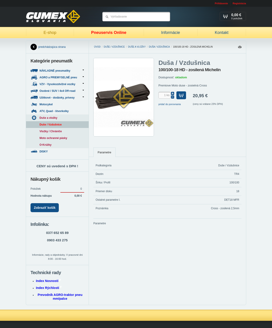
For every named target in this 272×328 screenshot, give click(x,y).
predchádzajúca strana (48, 47)
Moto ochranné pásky (53, 138)
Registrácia (239, 3)
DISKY (39, 151)
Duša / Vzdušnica (159, 47)
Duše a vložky (137, 47)
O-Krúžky (45, 144)
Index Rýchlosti (48, 288)
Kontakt (221, 32)
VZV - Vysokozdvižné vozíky (57, 84)
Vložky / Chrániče (50, 131)
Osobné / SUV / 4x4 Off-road (57, 91)
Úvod (97, 47)
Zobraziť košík (44, 207)
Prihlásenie (221, 3)
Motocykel (42, 104)
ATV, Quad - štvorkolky (50, 111)
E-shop (50, 32)
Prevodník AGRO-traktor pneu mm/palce (60, 296)
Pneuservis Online (108, 32)
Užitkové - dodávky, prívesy (57, 97)
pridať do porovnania (169, 104)
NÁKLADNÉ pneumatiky (57, 70)
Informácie (170, 32)
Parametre (104, 152)
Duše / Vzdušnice (114, 47)
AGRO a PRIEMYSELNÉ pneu (57, 77)
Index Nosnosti (48, 281)
